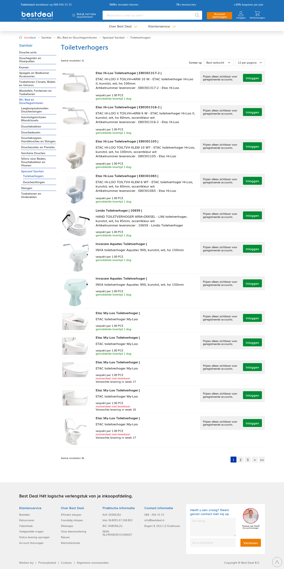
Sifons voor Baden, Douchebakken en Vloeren (33, 162)
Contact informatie (158, 508)
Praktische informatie (119, 508)
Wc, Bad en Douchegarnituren (77, 37)
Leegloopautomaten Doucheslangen (35, 109)
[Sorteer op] (218, 62)
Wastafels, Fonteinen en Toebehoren (35, 92)
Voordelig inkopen (72, 520)
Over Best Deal (120, 26)
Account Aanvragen (31, 543)
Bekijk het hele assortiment (86, 15)
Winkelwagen (257, 15)
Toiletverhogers (140, 37)
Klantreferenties (70, 543)
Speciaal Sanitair (114, 37)
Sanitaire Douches (33, 153)
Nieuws (65, 537)
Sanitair (46, 37)
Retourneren (26, 520)
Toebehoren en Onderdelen (31, 195)
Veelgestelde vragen (31, 531)
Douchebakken (31, 126)
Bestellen (24, 514)
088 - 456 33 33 (154, 514)
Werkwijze (67, 526)
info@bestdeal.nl (154, 520)
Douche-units (28, 52)
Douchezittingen (34, 182)
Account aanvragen (219, 15)
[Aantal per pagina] (250, 62)
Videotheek (26, 526)
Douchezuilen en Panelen (38, 147)
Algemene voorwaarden (93, 562)
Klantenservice (159, 26)
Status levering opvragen (34, 537)
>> (262, 459)
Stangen (26, 188)
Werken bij (26, 562)
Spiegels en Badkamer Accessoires (34, 74)
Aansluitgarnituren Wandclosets (33, 118)
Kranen (24, 67)
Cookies (66, 562)
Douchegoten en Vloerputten (30, 59)
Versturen (250, 542)
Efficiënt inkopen (71, 514)
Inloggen (241, 15)
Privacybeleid (47, 562)
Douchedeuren (30, 132)
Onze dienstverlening (73, 531)
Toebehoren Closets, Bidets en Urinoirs (37, 83)
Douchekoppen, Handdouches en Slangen (38, 139)
